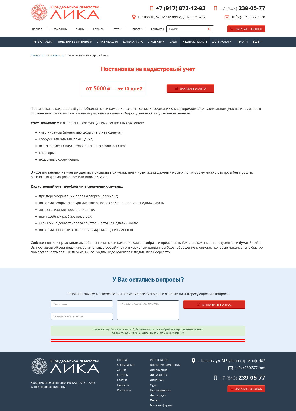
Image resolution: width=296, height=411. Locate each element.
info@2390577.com (248, 16)
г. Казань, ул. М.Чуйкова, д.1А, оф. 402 (172, 16)
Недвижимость (54, 55)
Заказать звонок (246, 29)
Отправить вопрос (214, 304)
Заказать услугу (190, 88)
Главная (36, 55)
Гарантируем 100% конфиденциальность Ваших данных (149, 333)
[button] (257, 42)
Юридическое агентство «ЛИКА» (54, 383)
